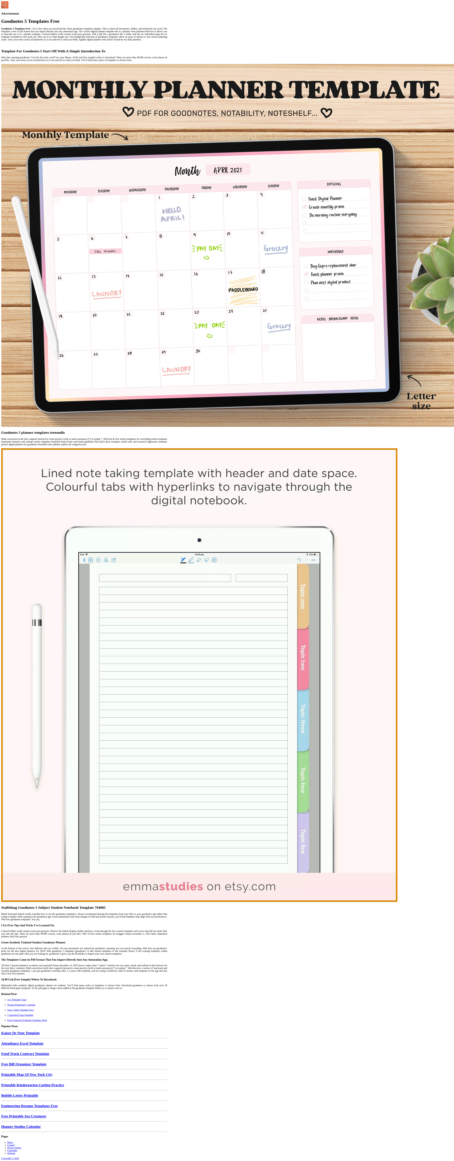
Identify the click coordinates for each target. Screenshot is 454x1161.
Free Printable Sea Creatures (23, 1116)
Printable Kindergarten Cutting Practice (32, 1085)
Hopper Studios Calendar (21, 1126)
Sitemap (11, 1153)
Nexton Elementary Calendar (21, 1005)
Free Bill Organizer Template (23, 1064)
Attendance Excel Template (22, 1043)
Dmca (10, 1142)
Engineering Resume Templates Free (29, 1106)
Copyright (12, 1150)
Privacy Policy (14, 1147)
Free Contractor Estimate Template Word (27, 1020)
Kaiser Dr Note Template (20, 1033)
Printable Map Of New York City (27, 1074)
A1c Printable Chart (17, 999)
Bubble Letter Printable (19, 1095)
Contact (11, 1145)
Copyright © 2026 (10, 1158)
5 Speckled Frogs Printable (20, 1015)
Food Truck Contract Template (25, 1054)
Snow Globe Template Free (20, 1010)
